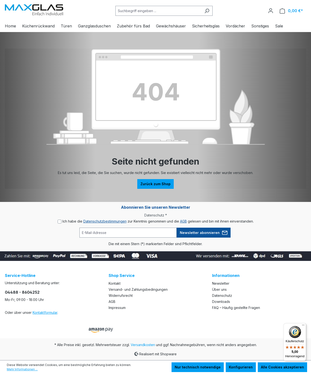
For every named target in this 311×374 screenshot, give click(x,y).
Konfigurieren (241, 367)
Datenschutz (222, 295)
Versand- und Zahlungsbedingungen (138, 289)
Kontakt (115, 283)
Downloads (221, 301)
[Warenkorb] (291, 11)
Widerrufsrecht (121, 295)
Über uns (219, 289)
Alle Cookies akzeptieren (282, 367)
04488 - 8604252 (22, 292)
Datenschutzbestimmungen (105, 221)
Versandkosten (143, 345)
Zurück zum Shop (155, 184)
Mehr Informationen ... (22, 369)
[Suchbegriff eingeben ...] (158, 11)
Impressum (117, 308)
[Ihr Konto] (270, 11)
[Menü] (303, 326)
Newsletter (220, 283)
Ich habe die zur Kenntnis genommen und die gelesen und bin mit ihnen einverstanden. (158, 221)
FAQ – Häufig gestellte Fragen (236, 308)
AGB (183, 221)
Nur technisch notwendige (198, 367)
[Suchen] (207, 11)
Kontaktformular (45, 312)
